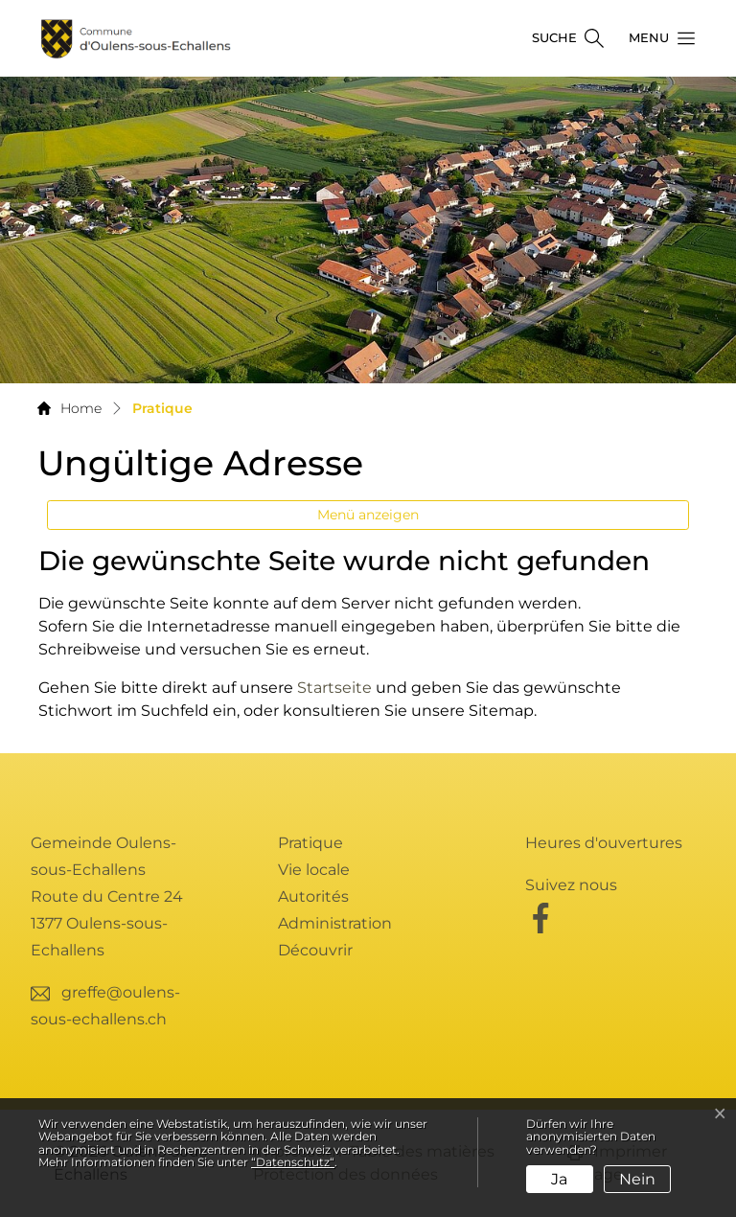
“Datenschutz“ (292, 1162)
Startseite (334, 687)
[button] (656, 38)
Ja (559, 1179)
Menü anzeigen (368, 514)
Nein (637, 1179)
